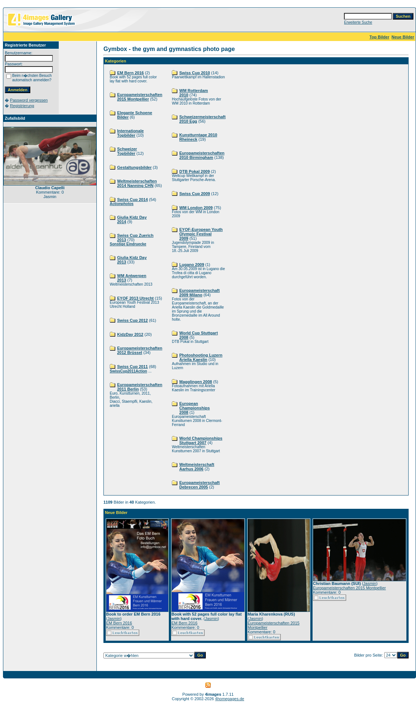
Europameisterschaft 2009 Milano (199, 292)
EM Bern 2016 (130, 73)
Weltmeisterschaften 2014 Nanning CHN (137, 183)
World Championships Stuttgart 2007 (200, 440)
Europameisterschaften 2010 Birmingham (201, 155)
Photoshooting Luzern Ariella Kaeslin (200, 357)
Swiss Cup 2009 (194, 193)
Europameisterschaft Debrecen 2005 (199, 484)
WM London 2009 (195, 207)
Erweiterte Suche (358, 22)
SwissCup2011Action (128, 371)
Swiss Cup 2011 (132, 366)
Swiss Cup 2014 (132, 199)
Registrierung (22, 105)
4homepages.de (229, 699)
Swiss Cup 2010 (194, 73)
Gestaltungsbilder (134, 167)
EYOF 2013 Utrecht (135, 298)
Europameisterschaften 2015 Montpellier (139, 96)
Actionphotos (121, 204)
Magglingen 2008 (195, 381)
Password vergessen (29, 100)
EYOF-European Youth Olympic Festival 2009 (201, 234)
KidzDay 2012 (130, 334)
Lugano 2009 (191, 264)
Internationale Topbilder (130, 133)
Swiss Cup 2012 (132, 320)
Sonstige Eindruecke (128, 244)
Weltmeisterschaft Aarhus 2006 (196, 466)
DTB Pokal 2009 (194, 171)
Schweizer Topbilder (127, 151)
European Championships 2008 (194, 408)
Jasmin (114, 618)
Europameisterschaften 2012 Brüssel (139, 350)
